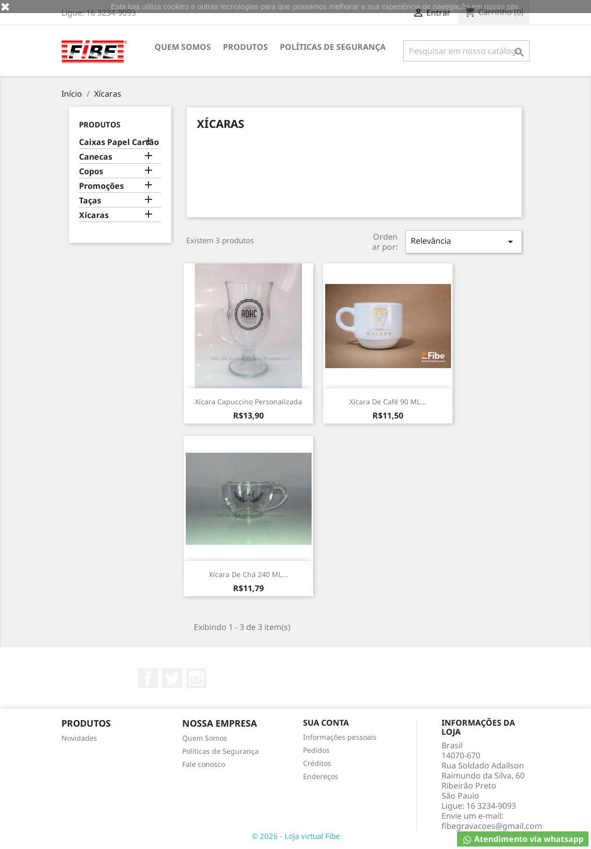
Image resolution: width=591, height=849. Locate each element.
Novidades (79, 738)
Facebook (148, 678)
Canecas (95, 157)
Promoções (101, 186)
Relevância (463, 241)
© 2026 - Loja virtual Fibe (296, 836)
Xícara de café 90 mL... (387, 401)
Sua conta (326, 722)
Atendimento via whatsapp (522, 839)
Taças (90, 200)
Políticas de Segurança (333, 46)
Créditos (317, 763)
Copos (91, 171)
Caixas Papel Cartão (119, 142)
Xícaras (94, 215)
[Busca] (466, 50)
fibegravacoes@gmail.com (491, 825)
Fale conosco (203, 764)
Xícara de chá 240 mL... (248, 574)
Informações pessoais (340, 737)
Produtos (245, 46)
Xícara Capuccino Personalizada (248, 401)
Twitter (172, 678)
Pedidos (316, 750)
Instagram (196, 678)
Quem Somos (183, 46)
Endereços (320, 776)
